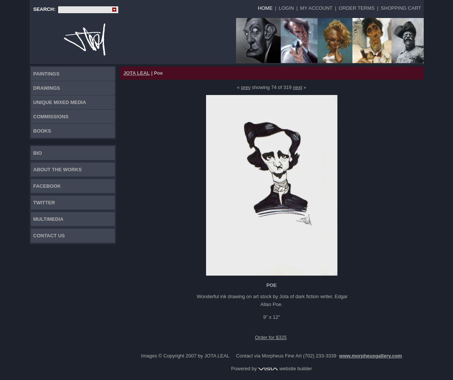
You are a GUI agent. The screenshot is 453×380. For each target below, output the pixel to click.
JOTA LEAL (136, 73)
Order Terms (357, 8)
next (297, 87)
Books (42, 131)
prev (245, 87)
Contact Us (49, 235)
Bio (37, 153)
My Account (316, 8)
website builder (285, 368)
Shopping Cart (401, 8)
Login (286, 8)
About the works (57, 169)
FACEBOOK (47, 186)
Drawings (46, 88)
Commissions (51, 116)
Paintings (46, 74)
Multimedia (48, 219)
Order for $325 (271, 337)
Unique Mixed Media (59, 102)
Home (265, 8)
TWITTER (44, 202)
